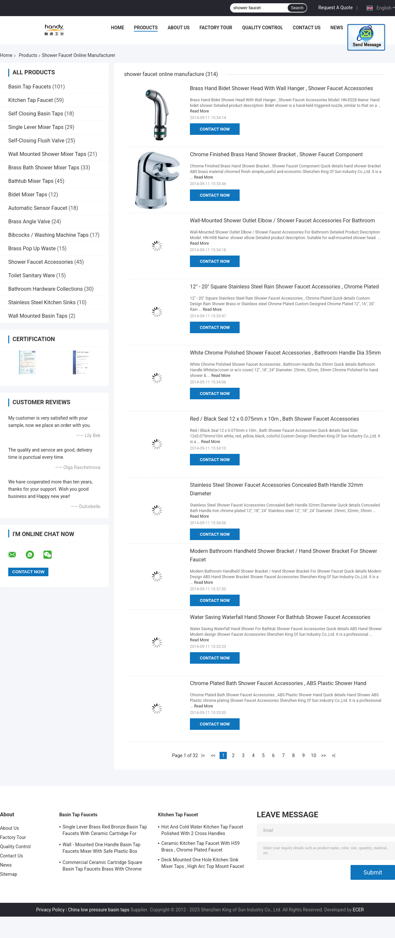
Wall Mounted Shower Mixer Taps (47, 154)
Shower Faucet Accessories (40, 262)
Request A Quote (335, 7)
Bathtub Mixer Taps (31, 181)
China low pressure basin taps (98, 909)
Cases (360, 27)
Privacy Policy (50, 909)
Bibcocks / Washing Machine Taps (48, 235)
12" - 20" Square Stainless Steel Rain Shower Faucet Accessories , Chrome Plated (284, 287)
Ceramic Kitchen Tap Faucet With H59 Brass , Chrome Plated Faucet (200, 846)
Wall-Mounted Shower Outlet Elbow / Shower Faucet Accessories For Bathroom (282, 220)
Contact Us (306, 27)
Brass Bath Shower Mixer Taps (43, 167)
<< (213, 755)
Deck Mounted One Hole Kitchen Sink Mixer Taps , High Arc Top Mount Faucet (202, 863)
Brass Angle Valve (29, 221)
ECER (358, 909)
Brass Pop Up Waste (32, 248)
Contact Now (215, 129)
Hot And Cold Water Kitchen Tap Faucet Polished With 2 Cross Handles (202, 830)
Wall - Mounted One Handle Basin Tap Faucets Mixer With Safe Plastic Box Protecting (102, 849)
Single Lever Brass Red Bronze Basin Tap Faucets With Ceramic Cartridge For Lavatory (105, 831)
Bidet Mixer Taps (27, 194)
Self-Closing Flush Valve (36, 140)
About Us (179, 27)
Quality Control (262, 27)
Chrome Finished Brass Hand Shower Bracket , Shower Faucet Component (276, 154)
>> (323, 755)
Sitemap (8, 874)
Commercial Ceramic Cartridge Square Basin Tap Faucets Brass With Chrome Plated (102, 867)
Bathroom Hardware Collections (45, 289)
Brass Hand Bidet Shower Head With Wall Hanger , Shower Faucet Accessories (281, 88)
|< (203, 755)
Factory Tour (215, 27)
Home (117, 27)
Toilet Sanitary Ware (31, 275)
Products (146, 27)
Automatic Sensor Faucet (37, 208)
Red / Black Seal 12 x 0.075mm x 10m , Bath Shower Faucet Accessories (274, 419)
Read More (199, 111)
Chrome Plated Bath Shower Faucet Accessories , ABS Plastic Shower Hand (278, 683)
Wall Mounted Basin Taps (37, 316)
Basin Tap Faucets (29, 87)
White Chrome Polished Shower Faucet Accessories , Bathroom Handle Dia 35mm (285, 353)
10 (313, 755)
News (336, 27)
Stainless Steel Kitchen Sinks (42, 302)
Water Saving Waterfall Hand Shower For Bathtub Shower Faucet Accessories (280, 617)
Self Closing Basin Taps (35, 114)
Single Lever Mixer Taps (36, 127)
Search (297, 8)
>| (333, 755)
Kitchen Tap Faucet (30, 100)
